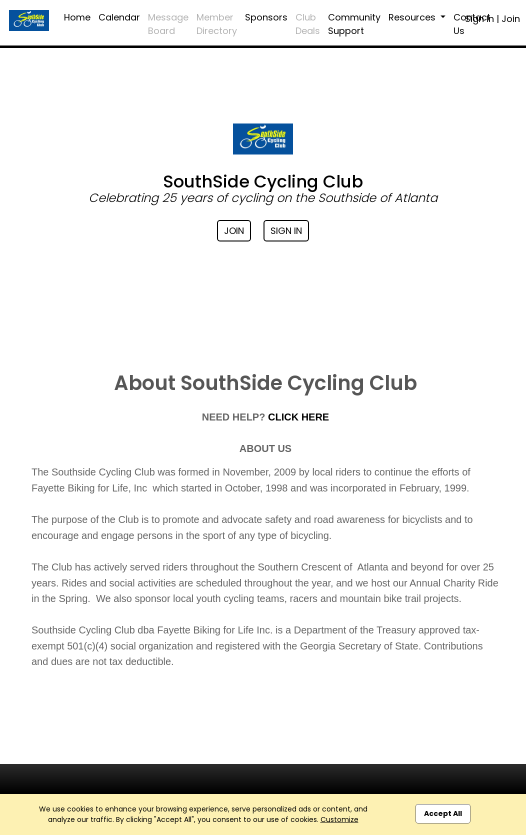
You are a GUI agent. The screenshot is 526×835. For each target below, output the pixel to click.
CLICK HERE (298, 417)
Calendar (119, 17)
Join (511, 18)
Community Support (354, 24)
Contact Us (472, 24)
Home (77, 17)
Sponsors (266, 17)
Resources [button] (413, 17)
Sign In (286, 230)
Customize (339, 819)
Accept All (443, 813)
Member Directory (216, 24)
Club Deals (308, 24)
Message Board (168, 24)
